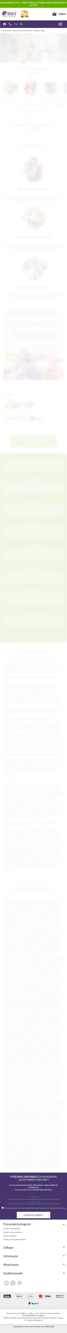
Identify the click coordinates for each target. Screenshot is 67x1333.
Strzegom (21, 1147)
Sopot (43, 1030)
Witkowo (57, 1160)
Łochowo (53, 1105)
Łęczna (37, 1105)
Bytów (14, 957)
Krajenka (7, 1099)
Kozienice (7, 1096)
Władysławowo (17, 1044)
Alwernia (47, 946)
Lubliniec (50, 994)
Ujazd (14, 1158)
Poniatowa (13, 1131)
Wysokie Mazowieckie (32, 1046)
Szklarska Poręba (28, 1151)
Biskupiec (7, 1060)
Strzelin (30, 1147)
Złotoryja (16, 1167)
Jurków (30, 978)
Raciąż (6, 1135)
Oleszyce (59, 1119)
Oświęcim (38, 946)
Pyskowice (52, 1133)
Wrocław (25, 900)
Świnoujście (27, 941)
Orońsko (47, 1010)
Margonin (23, 1108)
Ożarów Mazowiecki (52, 1124)
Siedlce (12, 916)
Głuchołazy (45, 1076)
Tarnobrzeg (25, 936)
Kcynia (33, 1089)
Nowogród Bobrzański (31, 1117)
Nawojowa (37, 1003)
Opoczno (23, 1010)
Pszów (36, 1133)
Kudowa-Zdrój (9, 1101)
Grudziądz (8, 914)
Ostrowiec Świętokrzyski (39, 918)
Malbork (6, 946)
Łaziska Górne (21, 1105)
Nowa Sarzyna (15, 1117)
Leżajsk (21, 991)
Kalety (48, 1087)
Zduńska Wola (39, 941)
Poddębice (48, 1128)
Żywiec (42, 1053)
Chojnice (47, 943)
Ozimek (17, 1012)
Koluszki (33, 1092)
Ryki (44, 1137)
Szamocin (37, 1149)
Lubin (24, 920)
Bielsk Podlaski (28, 1057)
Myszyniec (55, 1000)
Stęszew (54, 1144)
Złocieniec (54, 1165)
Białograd (7, 950)
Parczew (15, 1126)
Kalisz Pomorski (40, 978)
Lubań (23, 1103)
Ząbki (55, 1046)
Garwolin (16, 1076)
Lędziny (45, 1101)
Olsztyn (54, 902)
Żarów (38, 1167)
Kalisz (52, 911)
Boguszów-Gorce (31, 1060)
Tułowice (43, 1039)
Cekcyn (34, 1067)
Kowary (57, 1094)
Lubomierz (49, 1103)
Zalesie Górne (53, 1048)
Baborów (43, 1055)
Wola (26, 1163)
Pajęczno (7, 1126)
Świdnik (38, 943)
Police (7, 1016)
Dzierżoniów (30, 968)
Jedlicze (52, 1085)
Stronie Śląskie (9, 1147)
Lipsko (7, 1103)
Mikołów (50, 941)
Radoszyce (7, 1021)
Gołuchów (49, 1078)
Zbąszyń (32, 1165)
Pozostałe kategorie (34, 1224)
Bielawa (27, 950)
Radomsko (54, 936)
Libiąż (52, 1101)
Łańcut (6, 991)
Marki (17, 998)
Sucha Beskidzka (19, 1035)
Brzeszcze (27, 1064)
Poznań (33, 900)
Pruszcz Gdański (36, 1016)
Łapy (6, 1105)
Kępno (40, 1089)
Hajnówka (35, 1083)
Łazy (30, 1105)
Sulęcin (40, 1035)
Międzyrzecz (34, 998)
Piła (35, 916)
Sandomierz (55, 1023)
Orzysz (43, 1121)
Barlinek (23, 948)
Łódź (40, 900)
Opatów (14, 1010)
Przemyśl (28, 927)
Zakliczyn (57, 1163)
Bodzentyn (24, 952)
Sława (24, 1028)
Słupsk (26, 914)
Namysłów (26, 1003)
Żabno (33, 1048)
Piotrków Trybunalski (49, 920)
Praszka (38, 1131)
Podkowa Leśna (26, 1014)
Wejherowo (8, 934)
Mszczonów (37, 1112)
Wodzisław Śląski (47, 934)
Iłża (4, 1085)
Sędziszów (14, 1026)
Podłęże (37, 1014)
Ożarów (39, 1124)
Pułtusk (43, 1133)
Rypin (57, 1137)
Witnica (6, 1044)
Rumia (50, 932)
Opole (25, 904)
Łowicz (15, 1108)
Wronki (40, 1163)
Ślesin (56, 1151)
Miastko (24, 998)
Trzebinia (33, 1039)
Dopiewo (23, 1073)
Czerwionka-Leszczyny (50, 1071)
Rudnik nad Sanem (31, 1023)
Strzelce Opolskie (51, 1032)
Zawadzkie (23, 1165)
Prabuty (30, 1131)
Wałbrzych (7, 911)
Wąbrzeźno (29, 1158)
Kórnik (54, 1096)
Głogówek (18, 971)
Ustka (57, 1039)
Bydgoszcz (56, 900)
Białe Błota (17, 950)
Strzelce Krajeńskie (35, 1032)
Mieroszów (42, 1108)
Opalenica (18, 1121)
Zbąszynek (23, 1051)
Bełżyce (17, 1057)
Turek (50, 1039)
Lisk (21, 994)
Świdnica (7, 930)
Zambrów (7, 1165)
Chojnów (16, 1069)
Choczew (41, 957)
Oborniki (32, 1119)
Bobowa (6, 952)
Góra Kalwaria (57, 971)
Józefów (40, 1087)
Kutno (44, 939)
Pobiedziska (38, 1128)
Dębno (39, 964)
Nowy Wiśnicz (21, 1119)
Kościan (49, 1094)
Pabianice (7, 923)
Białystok (31, 902)
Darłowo (7, 1073)
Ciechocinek (32, 959)
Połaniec (46, 1014)
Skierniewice (32, 934)
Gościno (15, 1080)
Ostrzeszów (20, 1124)
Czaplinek (59, 959)
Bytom (25, 907)
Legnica (59, 911)
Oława (43, 1007)
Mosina (28, 1112)
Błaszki (52, 950)
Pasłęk (23, 1126)
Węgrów (6, 1160)
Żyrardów (56, 943)
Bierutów (47, 1057)
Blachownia (17, 1060)
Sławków (48, 1142)
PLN (16, 24)
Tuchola (36, 1156)
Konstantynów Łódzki (12, 1094)
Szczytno (15, 1151)
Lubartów (32, 1103)
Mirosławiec (45, 1110)
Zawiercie (32, 932)
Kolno (25, 1092)
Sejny (12, 1140)
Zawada (14, 1051)
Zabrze (6, 907)
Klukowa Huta (19, 984)
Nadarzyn (7, 1003)
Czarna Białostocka (11, 962)
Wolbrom (42, 1044)
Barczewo (8, 1057)
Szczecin (47, 900)
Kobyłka (6, 1092)
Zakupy (34, 1247)
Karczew (22, 980)
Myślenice (27, 1000)
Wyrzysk (48, 1163)
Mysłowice (21, 916)
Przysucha (18, 1019)
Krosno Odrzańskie (19, 989)
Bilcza (54, 1057)
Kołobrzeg (22, 939)
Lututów (21, 996)
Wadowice (28, 1041)
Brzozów (40, 955)
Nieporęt (8, 1005)
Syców (20, 1149)
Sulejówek (47, 1147)
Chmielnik (32, 957)
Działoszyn (7, 968)
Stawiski (45, 1144)
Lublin (13, 902)
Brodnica (18, 955)
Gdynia (39, 902)
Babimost (34, 1055)
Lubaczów (15, 1103)
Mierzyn (52, 1108)
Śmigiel (6, 1153)
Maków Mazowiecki (48, 996)
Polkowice (15, 1016)
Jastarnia (8, 978)
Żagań (31, 1167)
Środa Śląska (16, 1153)
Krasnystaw (17, 1099)
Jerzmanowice (19, 978)
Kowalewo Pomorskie (31, 987)
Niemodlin (47, 1003)
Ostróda (55, 1010)
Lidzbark (59, 1101)
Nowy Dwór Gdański (50, 1117)
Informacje (34, 1256)
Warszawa (7, 900)
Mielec (42, 925)
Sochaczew (41, 1028)
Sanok (5, 1026)
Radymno (20, 1135)
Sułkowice (57, 1147)
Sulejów (48, 1035)
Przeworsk (7, 1019)
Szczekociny (58, 1149)
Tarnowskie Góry (31, 925)
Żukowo (6, 1169)
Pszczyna (27, 1019)
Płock (54, 909)
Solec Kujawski (26, 1144)
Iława (59, 1083)
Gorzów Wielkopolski (18, 909)
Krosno (13, 939)
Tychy (5, 909)
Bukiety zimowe (9, 1236)
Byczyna (6, 957)
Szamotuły (46, 1149)
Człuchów (33, 962)
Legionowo (44, 930)
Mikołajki (8, 1000)
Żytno (34, 1053)
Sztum (50, 1037)
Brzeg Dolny (8, 1064)
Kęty (34, 982)
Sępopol (23, 1026)
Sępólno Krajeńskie (24, 1140)
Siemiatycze (46, 1140)
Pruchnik (18, 1133)
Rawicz (49, 1135)
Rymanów (45, 1023)
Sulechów (32, 1035)
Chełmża (42, 1067)
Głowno (24, 1076)
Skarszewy (22, 1142)
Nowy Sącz (50, 914)
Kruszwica (45, 1099)
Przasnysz (27, 1133)
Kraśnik (6, 989)
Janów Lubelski (43, 975)
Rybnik (45, 907)
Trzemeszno (27, 1156)
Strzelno (37, 1147)
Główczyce (34, 1076)
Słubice (32, 1028)
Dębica (6, 939)
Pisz (13, 1128)
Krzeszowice (46, 989)
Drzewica (47, 966)
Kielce (46, 902)
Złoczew (7, 1167)
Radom (32, 904)
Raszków (41, 1135)
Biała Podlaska (40, 927)
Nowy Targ (24, 1007)
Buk (42, 1064)
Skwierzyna (8, 1028)
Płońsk (15, 1014)
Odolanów (42, 1119)
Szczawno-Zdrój (29, 1037)
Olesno (50, 1007)
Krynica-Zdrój (34, 989)
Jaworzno (18, 914)
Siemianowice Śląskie (47, 916)
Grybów (13, 1083)
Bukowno (8, 1067)
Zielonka (55, 1051)
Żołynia (54, 1167)
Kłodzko (57, 982)
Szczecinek (16, 941)
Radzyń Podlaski (30, 1021)
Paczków (25, 1012)
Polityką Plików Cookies (33, 1315)
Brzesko (18, 1064)
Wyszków (47, 1046)
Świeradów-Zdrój (42, 1153)
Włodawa (7, 1163)
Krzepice (54, 1099)
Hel (42, 1083)
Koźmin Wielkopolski (21, 1096)
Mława (6, 1112)
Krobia (26, 1099)
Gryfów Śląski (24, 1083)
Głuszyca (55, 1076)
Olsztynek (8, 1121)
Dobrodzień (8, 966)
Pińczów (6, 1128)
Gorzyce (19, 973)
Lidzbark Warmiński (33, 991)
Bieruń (39, 1057)
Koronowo (39, 1094)
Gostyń (7, 1080)
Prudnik (24, 1016)
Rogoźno (7, 1137)
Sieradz (31, 939)
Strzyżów (7, 1035)
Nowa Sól (18, 943)
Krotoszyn (35, 1099)
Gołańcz (40, 1078)
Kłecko (47, 1089)
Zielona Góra (35, 907)
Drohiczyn (32, 1073)
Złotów (24, 1167)
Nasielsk (32, 1115)
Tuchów (45, 1156)
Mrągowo (17, 1000)
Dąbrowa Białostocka (48, 962)
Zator (15, 1165)
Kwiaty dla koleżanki (11, 1228)
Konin (29, 916)
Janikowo (28, 1085)
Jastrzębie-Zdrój (37, 914)
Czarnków (59, 1069)
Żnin (5, 1053)
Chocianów (52, 1067)
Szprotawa (41, 1037)
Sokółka (15, 1144)
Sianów (37, 1140)
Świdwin (56, 1035)
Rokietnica (16, 1137)
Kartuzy (45, 980)
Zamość (23, 923)
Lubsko (6, 996)
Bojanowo (44, 1060)
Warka (20, 1158)
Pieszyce (55, 1126)
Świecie (17, 1037)
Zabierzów (7, 1048)
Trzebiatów (23, 1039)
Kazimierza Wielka (23, 982)
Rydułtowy (36, 1137)
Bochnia (15, 952)
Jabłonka (18, 1085)
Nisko (15, 1005)
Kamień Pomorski (56, 978)
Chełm (57, 923)
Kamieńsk (7, 1089)
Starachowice (20, 934)
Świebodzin (8, 1037)
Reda (55, 1135)
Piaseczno (42, 932)
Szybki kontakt (34, 1273)
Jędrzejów (31, 1087)
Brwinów (57, 1062)
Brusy (49, 1062)
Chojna (50, 957)
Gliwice (59, 904)
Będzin (15, 930)
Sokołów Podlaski (21, 1030)
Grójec (6, 1083)
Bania (16, 948)
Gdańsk (6, 902)
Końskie (29, 984)
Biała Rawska (44, 948)
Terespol (7, 1156)
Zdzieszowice (35, 1051)
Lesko (19, 1101)
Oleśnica (58, 1007)
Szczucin (6, 1151)
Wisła (49, 1160)
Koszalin (45, 911)
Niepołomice (58, 1003)
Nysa (38, 939)
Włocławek (18, 911)
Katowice (22, 902)
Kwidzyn (57, 989)
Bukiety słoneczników (12, 1232)
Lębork (13, 991)
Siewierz (13, 1142)
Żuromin (19, 1053)
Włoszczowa (31, 1044)
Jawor (45, 1085)
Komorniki (48, 1092)
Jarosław (23, 946)
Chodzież (7, 1069)
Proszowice (8, 1133)
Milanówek (19, 1110)
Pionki (44, 1012)
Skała (47, 1026)
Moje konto (34, 1264)
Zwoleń (27, 1053)
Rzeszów (51, 904)
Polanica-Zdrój (57, 1014)
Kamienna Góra (10, 980)
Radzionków (31, 1135)
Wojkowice (17, 1163)
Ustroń (6, 1041)
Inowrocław (33, 920)
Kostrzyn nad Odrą (12, 987)
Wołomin (60, 1044)
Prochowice (48, 1131)
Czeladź (24, 962)
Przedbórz (57, 1016)
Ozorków (30, 1124)
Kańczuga (17, 1089)
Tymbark (7, 1158)
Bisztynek (44, 950)
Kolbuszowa (17, 1092)
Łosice (42, 994)
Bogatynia (34, 952)
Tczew (49, 925)
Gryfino (26, 975)
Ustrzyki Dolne (17, 1041)
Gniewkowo (8, 1078)
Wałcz (37, 1041)
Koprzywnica (28, 1094)
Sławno (17, 1028)
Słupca (56, 1142)
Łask (12, 1105)
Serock (31, 1026)
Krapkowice (54, 987)
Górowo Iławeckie (34, 1080)
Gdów (38, 968)
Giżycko (46, 968)
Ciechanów (53, 939)
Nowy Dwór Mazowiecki (29, 1005)
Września (8, 1046)
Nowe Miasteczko (10, 1007)
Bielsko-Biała (16, 907)
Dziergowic (18, 968)
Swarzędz (12, 1149)
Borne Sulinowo (22, 1062)
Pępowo (38, 1126)
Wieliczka (56, 1041)
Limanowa (47, 991)
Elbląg (48, 909)
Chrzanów (7, 959)
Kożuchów (45, 1096)
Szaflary (28, 1149)
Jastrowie (37, 1085)
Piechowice (36, 1012)
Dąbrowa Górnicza (36, 909)
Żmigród (46, 1167)
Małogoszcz (8, 998)
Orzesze (35, 1121)
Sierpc (6, 1142)
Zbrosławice (43, 1165)
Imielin (10, 1085)
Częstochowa (15, 904)
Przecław (48, 1016)
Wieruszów (31, 1160)
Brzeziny (36, 1064)
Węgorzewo (46, 1041)
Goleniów (39, 971)
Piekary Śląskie (32, 930)
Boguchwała (45, 952)
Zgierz (21, 930)
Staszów (37, 1144)
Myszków (45, 1000)
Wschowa (18, 1046)
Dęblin (32, 964)
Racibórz (53, 930)
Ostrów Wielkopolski (12, 920)
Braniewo (34, 1062)
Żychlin (15, 1169)
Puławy (58, 934)
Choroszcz (25, 1069)
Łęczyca (44, 1105)
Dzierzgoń (53, 1073)
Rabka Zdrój (51, 1019)
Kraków (16, 900)
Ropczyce (27, 1137)
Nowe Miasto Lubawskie (51, 1005)
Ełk (51, 923)
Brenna (42, 1062)
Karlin (29, 980)
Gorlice (47, 971)
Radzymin (18, 1021)
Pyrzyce (41, 1019)
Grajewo (46, 1080)
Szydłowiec (48, 1151)
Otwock (6, 941)
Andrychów (57, 946)
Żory (37, 923)
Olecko (51, 1119)
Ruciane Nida (17, 1023)
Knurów (15, 946)
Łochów (34, 994)
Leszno (16, 923)
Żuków (11, 1053)
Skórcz (40, 1142)
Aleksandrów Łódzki (20, 1055)
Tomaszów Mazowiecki (12, 925)
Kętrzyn (41, 982)
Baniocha (53, 1055)
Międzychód (8, 1110)
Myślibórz (36, 1000)
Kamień (55, 1087)
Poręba (23, 1131)
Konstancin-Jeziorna (43, 984)
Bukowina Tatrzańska (55, 1064)
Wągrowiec (40, 1158)
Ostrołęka (7, 932)
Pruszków (44, 923)
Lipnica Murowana (10, 994)
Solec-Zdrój (35, 1030)
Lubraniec (59, 1103)
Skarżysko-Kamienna (40, 936)
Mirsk (54, 1110)
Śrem (50, 1030)
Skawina (54, 1026)
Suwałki (54, 918)
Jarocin (54, 975)
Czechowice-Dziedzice (13, 1071)
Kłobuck (49, 982)
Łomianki (7, 1108)
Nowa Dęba (50, 1115)
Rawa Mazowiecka (45, 1021)
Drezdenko (37, 966)
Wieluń (22, 1160)
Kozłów (44, 987)
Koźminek (36, 1096)
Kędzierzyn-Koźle (16, 927)
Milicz (27, 1110)
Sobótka (6, 1144)
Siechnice (39, 1026)
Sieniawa (56, 1140)
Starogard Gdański (11, 936)
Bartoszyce (32, 948)
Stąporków (20, 1032)
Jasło (61, 975)
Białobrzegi (56, 948)
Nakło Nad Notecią (20, 1115)
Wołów (32, 1163)
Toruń (5, 904)
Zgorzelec (46, 1051)
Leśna (25, 1101)
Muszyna (7, 1115)
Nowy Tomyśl (8, 1119)
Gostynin (59, 1078)
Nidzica (41, 1115)
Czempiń (28, 1071)
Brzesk (32, 955)
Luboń (57, 994)
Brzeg (25, 955)
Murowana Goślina (51, 1112)
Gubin (33, 975)
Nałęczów (17, 1003)
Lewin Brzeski (35, 1101)
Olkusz (6, 1010)
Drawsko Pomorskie (22, 966)
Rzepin (6, 1140)
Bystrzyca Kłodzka (21, 1067)
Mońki (21, 1112)
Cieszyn (41, 959)
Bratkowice (8, 955)
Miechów (32, 1108)
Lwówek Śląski (33, 996)
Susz (5, 1149)
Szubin (39, 1151)
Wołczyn (50, 1044)
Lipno (54, 991)
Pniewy (28, 1128)
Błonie (59, 950)
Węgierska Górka (54, 1158)
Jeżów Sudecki (20, 1087)
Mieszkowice (58, 998)
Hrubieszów (50, 1083)
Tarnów (28, 911)
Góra (23, 1080)
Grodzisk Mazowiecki (42, 973)
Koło (40, 1092)
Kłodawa (55, 1089)
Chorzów (36, 911)
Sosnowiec (41, 904)
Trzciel (14, 1039)
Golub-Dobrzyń (29, 1078)
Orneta (27, 1121)
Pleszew (20, 1128)
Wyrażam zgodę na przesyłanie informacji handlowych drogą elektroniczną (35, 1208)
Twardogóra (55, 1156)
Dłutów (46, 964)
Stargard (15, 918)
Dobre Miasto (56, 964)
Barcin (60, 1055)
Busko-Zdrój (50, 955)
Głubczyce (28, 971)
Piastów (46, 1126)
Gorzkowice (9, 973)
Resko (57, 1021)
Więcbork (41, 1160)
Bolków (53, 1060)
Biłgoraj (35, 950)
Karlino (26, 1089)
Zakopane (41, 1048)
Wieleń (15, 1160)
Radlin (12, 1135)
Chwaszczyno (48, 1069)
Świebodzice (28, 1153)
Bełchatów (52, 927)
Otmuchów (8, 1012)
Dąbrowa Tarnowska (11, 964)
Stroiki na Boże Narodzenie (14, 1239)
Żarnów (6, 1051)
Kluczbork (7, 984)
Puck (35, 1019)
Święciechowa (56, 1153)
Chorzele (58, 957)
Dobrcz (15, 1073)
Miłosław (35, 1110)
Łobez (27, 994)
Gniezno (23, 918)
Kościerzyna (58, 984)
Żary (30, 946)
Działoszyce (57, 966)
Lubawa (40, 1103)
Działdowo (42, 1073)
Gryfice (18, 975)
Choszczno (36, 1069)
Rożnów (6, 1023)
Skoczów (32, 1142)
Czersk (36, 1071)
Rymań (50, 1137)
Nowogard (34, 1007)
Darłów (25, 964)
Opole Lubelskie (35, 1010)
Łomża (31, 923)
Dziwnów (7, 1076)
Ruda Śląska (54, 907)
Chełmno (22, 957)
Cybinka (49, 959)
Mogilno (13, 1112)
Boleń (54, 952)
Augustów (7, 948)
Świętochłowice (20, 932)
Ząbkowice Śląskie (21, 1048)
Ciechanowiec (19, 959)
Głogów (6, 918)
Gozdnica (28, 973)
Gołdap (18, 1078)
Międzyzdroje (45, 998)
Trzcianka (16, 1156)
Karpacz (37, 980)
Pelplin (31, 1126)
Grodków (55, 1080)
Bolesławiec (29, 943)
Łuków (13, 996)
